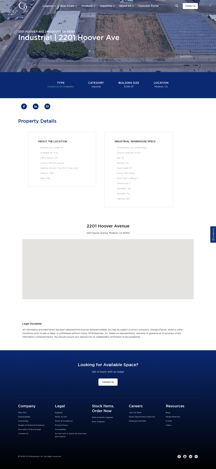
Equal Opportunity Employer (142, 417)
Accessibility (60, 429)
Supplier (58, 412)
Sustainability (24, 417)
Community (23, 421)
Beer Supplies (98, 421)
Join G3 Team (135, 412)
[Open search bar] (176, 6)
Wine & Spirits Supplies (102, 417)
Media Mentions (173, 417)
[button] (108, 266)
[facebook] (24, 107)
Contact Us (190, 6)
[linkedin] (35, 107)
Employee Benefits (137, 421)
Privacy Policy (61, 425)
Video (168, 425)
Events (169, 421)
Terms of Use (61, 417)
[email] (47, 107)
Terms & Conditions (64, 421)
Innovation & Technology (29, 429)
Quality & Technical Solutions (31, 425)
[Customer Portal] (148, 6)
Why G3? (22, 412)
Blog (168, 412)
